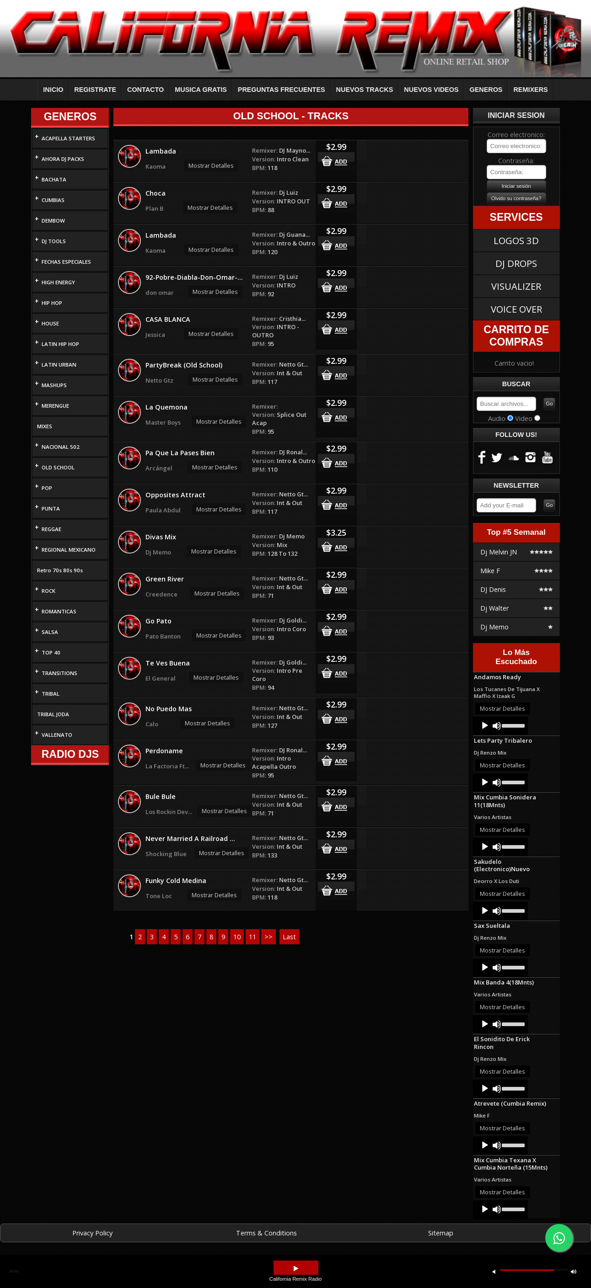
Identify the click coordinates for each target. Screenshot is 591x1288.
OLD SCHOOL (58, 467)
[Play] (484, 725)
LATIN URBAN (59, 364)
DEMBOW (53, 220)
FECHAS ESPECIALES (66, 261)
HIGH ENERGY (58, 282)
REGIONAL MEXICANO (69, 549)
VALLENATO (57, 734)
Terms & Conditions (266, 1233)
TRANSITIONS (59, 673)
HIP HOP (52, 302)
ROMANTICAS (59, 611)
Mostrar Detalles (211, 165)
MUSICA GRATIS (201, 89)
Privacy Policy (92, 1233)
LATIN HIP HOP (60, 344)
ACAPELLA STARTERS (68, 138)
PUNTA (51, 508)
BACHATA (54, 179)
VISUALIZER (516, 286)
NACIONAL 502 (61, 446)
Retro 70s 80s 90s (60, 570)
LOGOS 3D (516, 240)
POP (47, 487)
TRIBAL (50, 693)
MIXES (44, 426)
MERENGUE (55, 405)
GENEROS (486, 89)
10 (237, 936)
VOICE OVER (516, 309)
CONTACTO (145, 89)
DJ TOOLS (54, 241)
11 (252, 936)
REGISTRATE (95, 89)
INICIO (53, 89)
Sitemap (440, 1233)
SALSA (50, 631)
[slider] (512, 725)
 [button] (494, 1271)
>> (268, 936)
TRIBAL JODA (53, 714)
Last (289, 936)
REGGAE (51, 529)
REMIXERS (530, 89)
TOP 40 (51, 652)
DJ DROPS (516, 263)
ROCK (48, 590)
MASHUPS (54, 385)
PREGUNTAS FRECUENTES (281, 89)
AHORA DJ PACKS (63, 158)
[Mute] (496, 725)
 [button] (573, 1271)
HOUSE (50, 323)
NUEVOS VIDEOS (431, 89)
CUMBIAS (53, 200)
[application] (500, 726)
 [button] (296, 1269)
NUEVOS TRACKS (364, 89)
